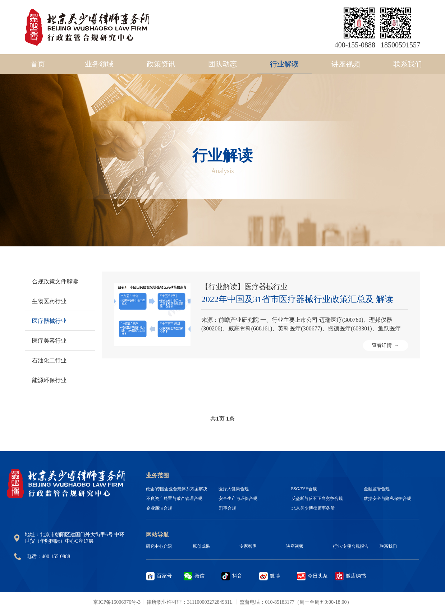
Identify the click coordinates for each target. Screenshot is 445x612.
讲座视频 (345, 64)
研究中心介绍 (159, 546)
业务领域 (99, 64)
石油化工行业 (49, 360)
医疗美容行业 (49, 341)
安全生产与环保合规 (238, 498)
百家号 (164, 576)
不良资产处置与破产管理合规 (174, 498)
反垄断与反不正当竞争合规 (317, 498)
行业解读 (284, 64)
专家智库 (248, 546)
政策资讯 (161, 64)
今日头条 (318, 576)
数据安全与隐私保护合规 (387, 498)
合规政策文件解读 (55, 281)
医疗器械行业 (49, 321)
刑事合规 (227, 508)
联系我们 (407, 64)
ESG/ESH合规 (304, 488)
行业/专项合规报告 (350, 546)
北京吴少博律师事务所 (313, 508)
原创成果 (201, 546)
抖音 (237, 576)
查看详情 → (385, 345)
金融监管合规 (377, 488)
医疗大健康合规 (234, 488)
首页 (38, 64)
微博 (275, 576)
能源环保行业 (49, 380)
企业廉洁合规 (159, 508)
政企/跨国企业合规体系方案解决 (176, 488)
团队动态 (222, 64)
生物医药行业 (49, 301)
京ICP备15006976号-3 (116, 602)
